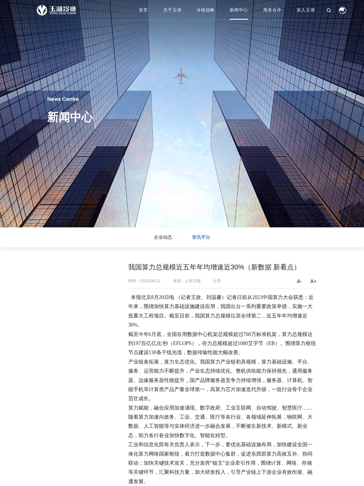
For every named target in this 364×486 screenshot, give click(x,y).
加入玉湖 (306, 9)
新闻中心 (239, 9)
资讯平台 (201, 237)
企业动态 (163, 237)
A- (299, 281)
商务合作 (272, 9)
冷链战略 (206, 9)
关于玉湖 (172, 9)
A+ (313, 281)
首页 (143, 9)
